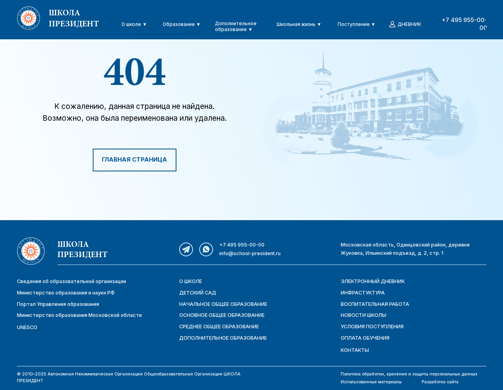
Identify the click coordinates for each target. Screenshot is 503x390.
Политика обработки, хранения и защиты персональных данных (409, 374)
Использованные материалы (371, 381)
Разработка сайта (440, 381)
